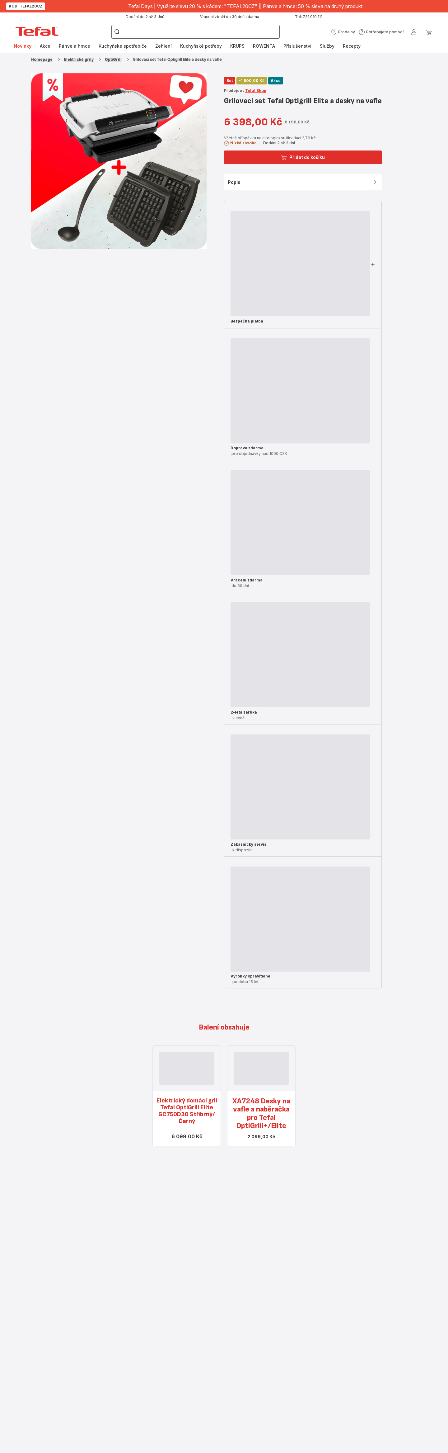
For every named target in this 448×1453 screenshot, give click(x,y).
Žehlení (163, 46)
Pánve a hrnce (74, 46)
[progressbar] (300, 263)
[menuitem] (22, 46)
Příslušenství (297, 46)
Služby (327, 46)
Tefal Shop (255, 90)
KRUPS (237, 46)
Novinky (22, 46)
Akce (45, 46)
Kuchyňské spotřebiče (123, 46)
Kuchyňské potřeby (201, 46)
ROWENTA (264, 46)
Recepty (352, 46)
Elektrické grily (79, 59)
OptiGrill (113, 59)
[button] (343, 32)
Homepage (42, 59)
